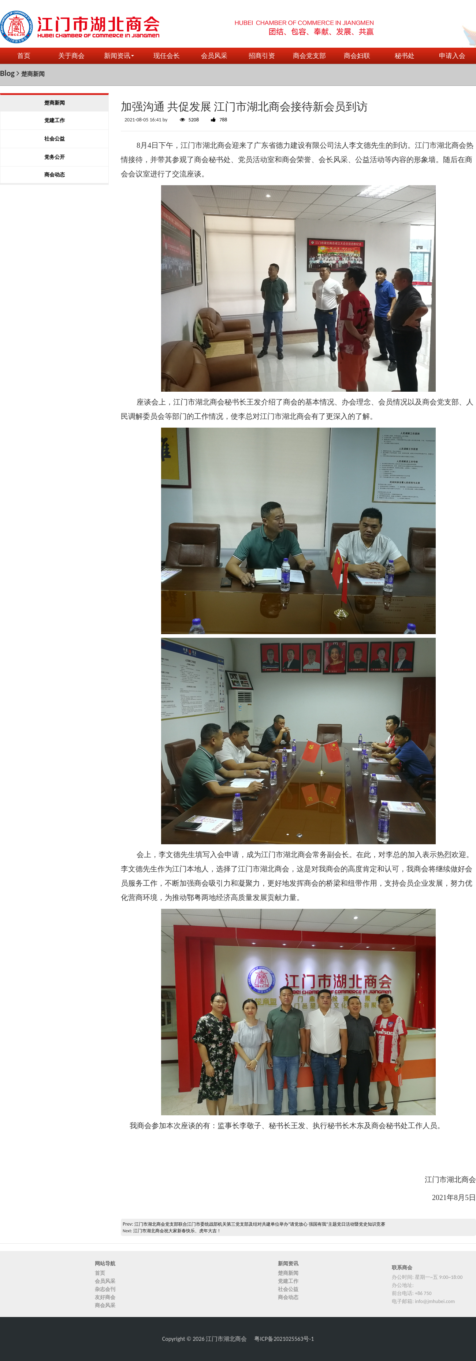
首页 (23, 56)
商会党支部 (309, 56)
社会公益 (288, 1289)
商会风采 (105, 1305)
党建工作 (288, 1281)
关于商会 (71, 56)
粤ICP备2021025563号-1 (284, 1338)
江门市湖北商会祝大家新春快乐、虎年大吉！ (177, 1230)
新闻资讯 (119, 56)
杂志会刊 (105, 1289)
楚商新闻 (288, 1273)
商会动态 (288, 1297)
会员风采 (214, 56)
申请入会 (452, 56)
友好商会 (105, 1297)
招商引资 (262, 56)
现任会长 (166, 56)
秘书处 (404, 56)
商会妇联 (357, 56)
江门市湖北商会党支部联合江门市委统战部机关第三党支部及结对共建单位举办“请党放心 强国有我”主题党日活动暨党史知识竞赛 (259, 1224)
